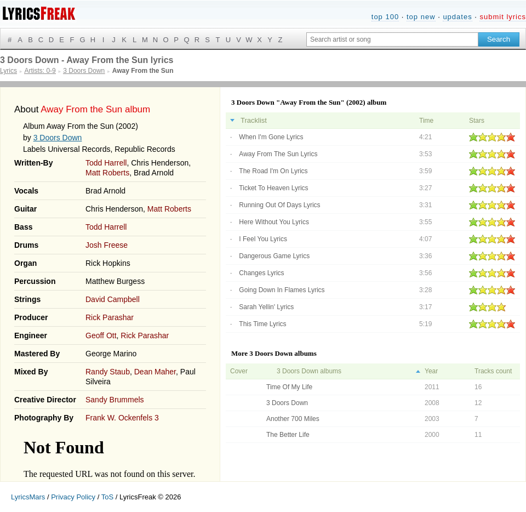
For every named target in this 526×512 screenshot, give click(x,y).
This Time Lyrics (262, 324)
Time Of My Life (289, 387)
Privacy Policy (73, 497)
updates (457, 17)
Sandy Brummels (114, 399)
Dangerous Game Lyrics (274, 256)
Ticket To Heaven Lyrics (273, 188)
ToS (107, 497)
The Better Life (288, 435)
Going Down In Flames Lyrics (281, 290)
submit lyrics (502, 17)
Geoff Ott (101, 335)
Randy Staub (107, 371)
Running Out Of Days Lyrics (279, 205)
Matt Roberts (107, 172)
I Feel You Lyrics (263, 239)
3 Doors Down (57, 137)
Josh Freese (106, 245)
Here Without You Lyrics (274, 222)
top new (421, 17)
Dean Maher (155, 371)
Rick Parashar (109, 317)
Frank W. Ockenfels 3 (122, 417)
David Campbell (112, 299)
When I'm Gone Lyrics (271, 137)
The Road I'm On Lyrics (273, 171)
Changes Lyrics (261, 273)
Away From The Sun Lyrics (278, 154)
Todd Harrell (106, 162)
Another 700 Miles (292, 419)
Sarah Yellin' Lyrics (266, 307)
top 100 (385, 17)
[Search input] (392, 39)
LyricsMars (28, 497)
